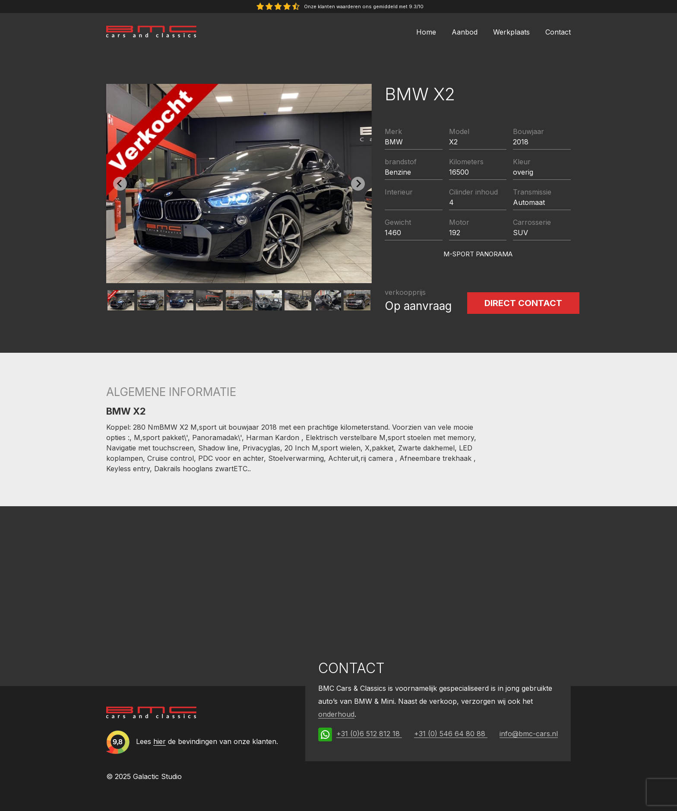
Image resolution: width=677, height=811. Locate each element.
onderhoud (336, 714)
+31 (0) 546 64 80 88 (450, 733)
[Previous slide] (120, 184)
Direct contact (523, 303)
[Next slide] (358, 184)
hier (159, 741)
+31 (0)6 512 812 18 (369, 733)
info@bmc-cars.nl (529, 733)
